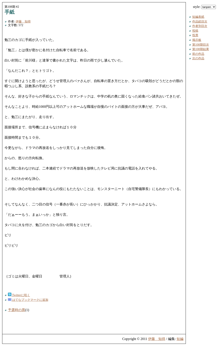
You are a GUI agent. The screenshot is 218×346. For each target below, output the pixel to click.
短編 (180, 339)
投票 (195, 35)
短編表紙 (198, 16)
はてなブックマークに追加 (28, 299)
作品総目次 (199, 21)
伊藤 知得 (23, 21)
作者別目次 (199, 26)
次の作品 (198, 58)
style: (204, 7)
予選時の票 (16, 310)
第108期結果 (200, 49)
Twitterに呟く (19, 295)
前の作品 (198, 53)
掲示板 (196, 40)
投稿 (195, 30)
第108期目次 (200, 44)
